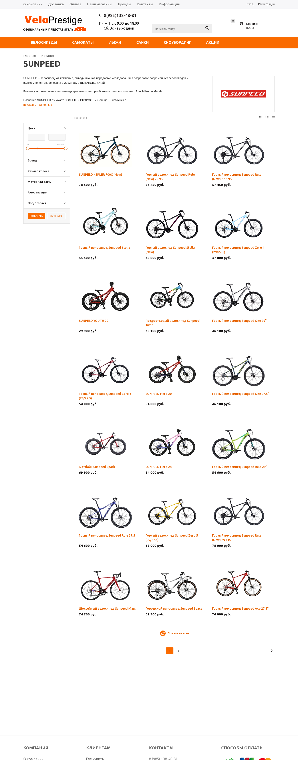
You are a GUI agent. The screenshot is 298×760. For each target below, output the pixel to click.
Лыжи (115, 42)
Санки (142, 42)
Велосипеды (44, 42)
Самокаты (83, 42)
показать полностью (37, 104)
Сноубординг (177, 42)
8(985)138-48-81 (120, 15)
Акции (212, 42)
